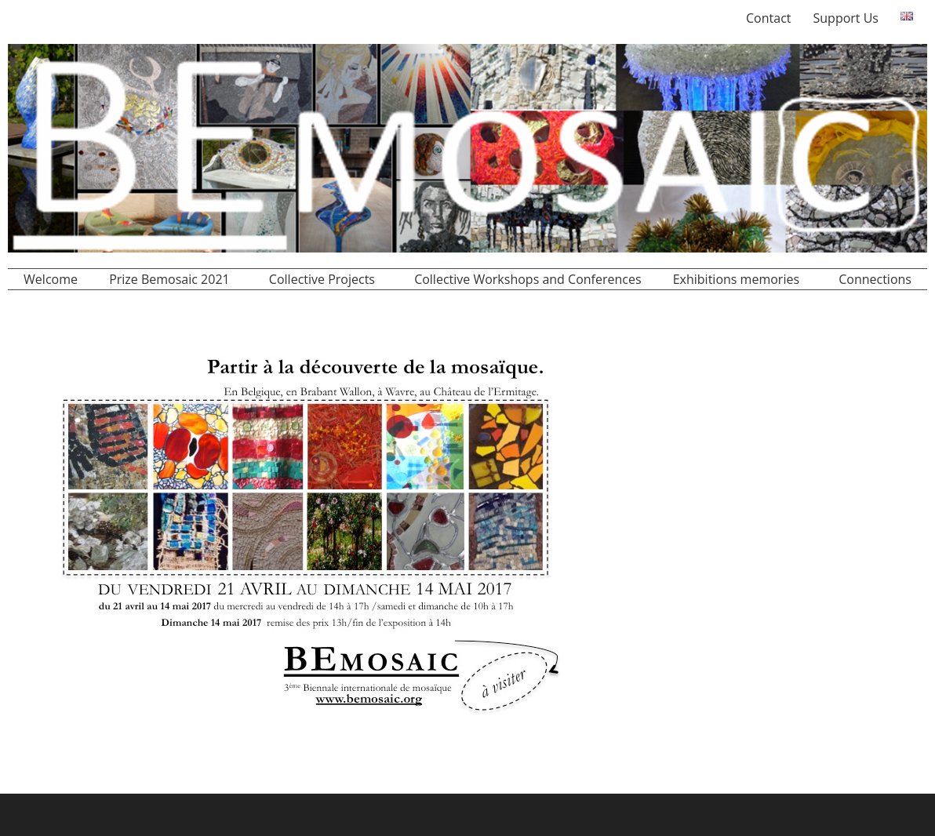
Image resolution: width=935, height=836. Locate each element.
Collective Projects (322, 279)
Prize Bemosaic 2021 (169, 279)
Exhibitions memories (736, 279)
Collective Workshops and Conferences (527, 279)
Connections (875, 279)
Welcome (51, 279)
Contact (768, 18)
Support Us (846, 18)
